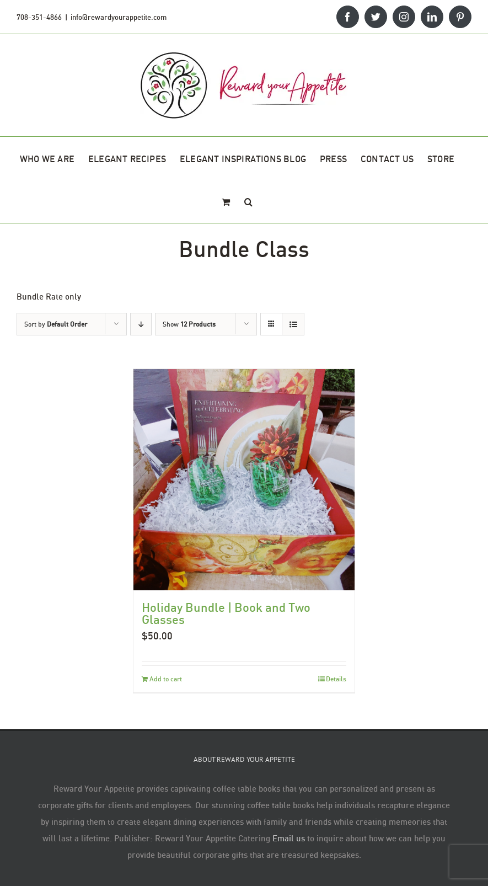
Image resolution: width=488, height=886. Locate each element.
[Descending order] (141, 324)
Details (336, 679)
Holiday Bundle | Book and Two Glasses (226, 613)
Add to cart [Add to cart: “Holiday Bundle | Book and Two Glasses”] (165, 679)
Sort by (55, 324)
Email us (288, 838)
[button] (248, 201)
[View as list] (293, 324)
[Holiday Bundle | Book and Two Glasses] (244, 479)
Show (189, 324)
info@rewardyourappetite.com (119, 17)
